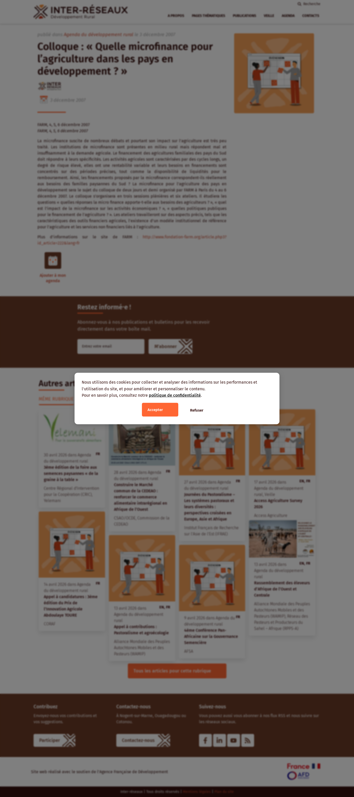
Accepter (155, 409)
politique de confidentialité (175, 395)
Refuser (196, 410)
